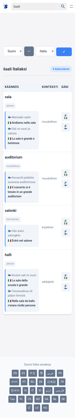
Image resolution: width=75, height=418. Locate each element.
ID (40, 390)
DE (40, 381)
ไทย (12, 399)
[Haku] (31, 6)
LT (29, 407)
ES (23, 373)
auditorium (13, 157)
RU (32, 381)
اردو (48, 390)
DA (46, 399)
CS (29, 399)
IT (32, 390)
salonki (10, 210)
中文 (32, 373)
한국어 (15, 390)
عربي (50, 373)
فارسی (60, 390)
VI (25, 390)
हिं (41, 373)
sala (8, 97)
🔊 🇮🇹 (65, 116)
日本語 (51, 381)
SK (63, 399)
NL (55, 399)
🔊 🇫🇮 (65, 127)
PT (24, 381)
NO (38, 399)
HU (45, 407)
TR (62, 381)
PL (21, 399)
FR (60, 373)
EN (15, 373)
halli (8, 255)
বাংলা (14, 381)
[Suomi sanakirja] (6, 6)
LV (36, 407)
